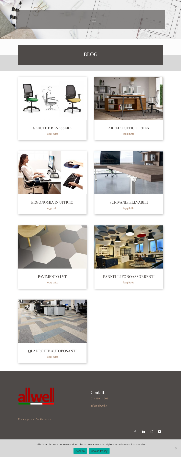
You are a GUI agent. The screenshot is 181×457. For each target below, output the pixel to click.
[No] (176, 448)
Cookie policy (43, 419)
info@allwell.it (99, 405)
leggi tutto (52, 133)
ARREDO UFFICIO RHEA (128, 127)
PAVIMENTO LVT (52, 276)
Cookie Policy (99, 451)
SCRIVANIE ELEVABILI (129, 202)
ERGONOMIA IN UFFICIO (52, 202)
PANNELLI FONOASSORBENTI (129, 276)
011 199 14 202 (99, 398)
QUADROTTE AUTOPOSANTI (52, 350)
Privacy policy (26, 419)
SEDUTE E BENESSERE (52, 127)
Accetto (80, 451)
